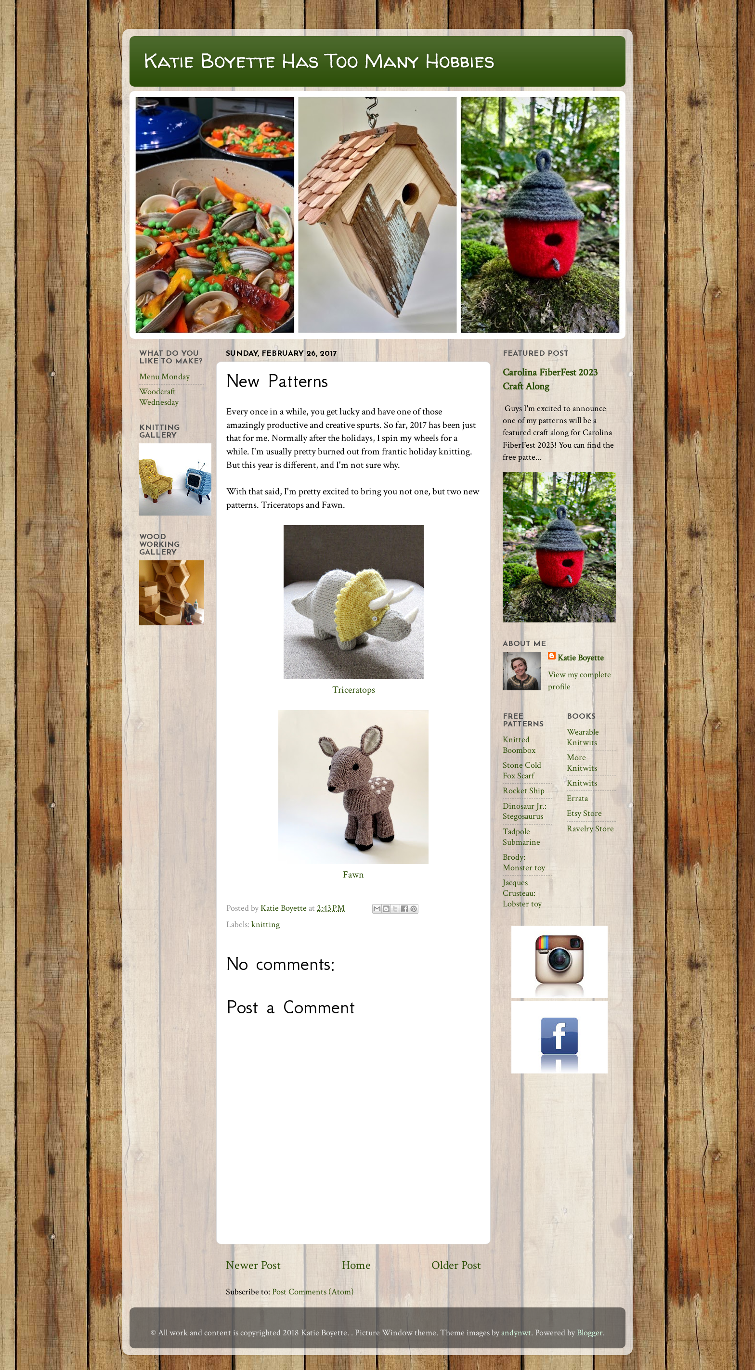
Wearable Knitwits (583, 737)
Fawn (353, 874)
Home (356, 1265)
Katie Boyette (581, 657)
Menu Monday (164, 376)
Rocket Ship (524, 790)
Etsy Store (584, 813)
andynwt (516, 1332)
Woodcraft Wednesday (159, 397)
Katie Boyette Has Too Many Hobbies (319, 60)
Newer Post (253, 1265)
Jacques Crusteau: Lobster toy (522, 893)
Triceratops (353, 690)
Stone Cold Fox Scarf (522, 770)
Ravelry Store (590, 828)
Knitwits (582, 782)
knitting (265, 924)
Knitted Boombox (519, 745)
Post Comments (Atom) (313, 1291)
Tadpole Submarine (521, 837)
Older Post (456, 1265)
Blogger (590, 1332)
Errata (577, 798)
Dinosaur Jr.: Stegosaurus (525, 811)
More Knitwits (582, 763)
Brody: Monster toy (524, 862)
